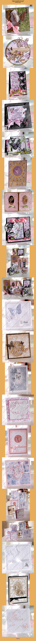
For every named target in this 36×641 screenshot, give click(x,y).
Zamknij (18, 638)
